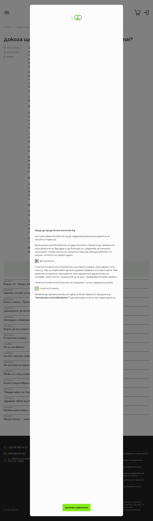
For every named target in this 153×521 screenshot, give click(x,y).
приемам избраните (76, 507)
